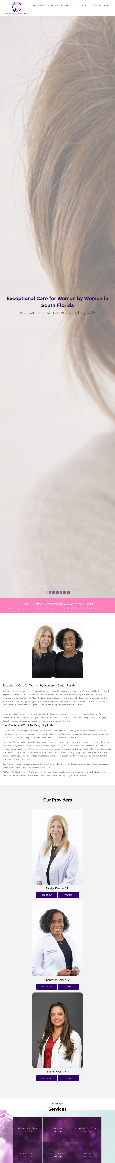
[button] (111, 5)
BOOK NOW (47, 895)
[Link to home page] (14, 8)
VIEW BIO (68, 895)
